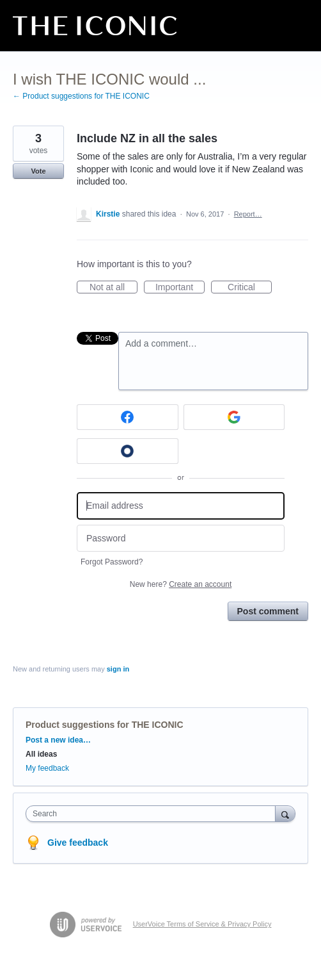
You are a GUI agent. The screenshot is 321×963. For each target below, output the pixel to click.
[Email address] (181, 506)
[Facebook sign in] (127, 417)
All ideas (41, 754)
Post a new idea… (58, 740)
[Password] (181, 538)
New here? (180, 584)
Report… (248, 214)
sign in (118, 669)
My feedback (47, 768)
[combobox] (153, 813)
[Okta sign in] (127, 451)
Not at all (113, 287)
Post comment (268, 611)
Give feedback (77, 842)
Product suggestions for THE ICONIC (105, 725)
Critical (250, 287)
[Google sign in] (234, 417)
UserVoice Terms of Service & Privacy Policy (202, 924)
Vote (38, 171)
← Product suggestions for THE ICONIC (81, 96)
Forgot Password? (112, 561)
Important (180, 287)
